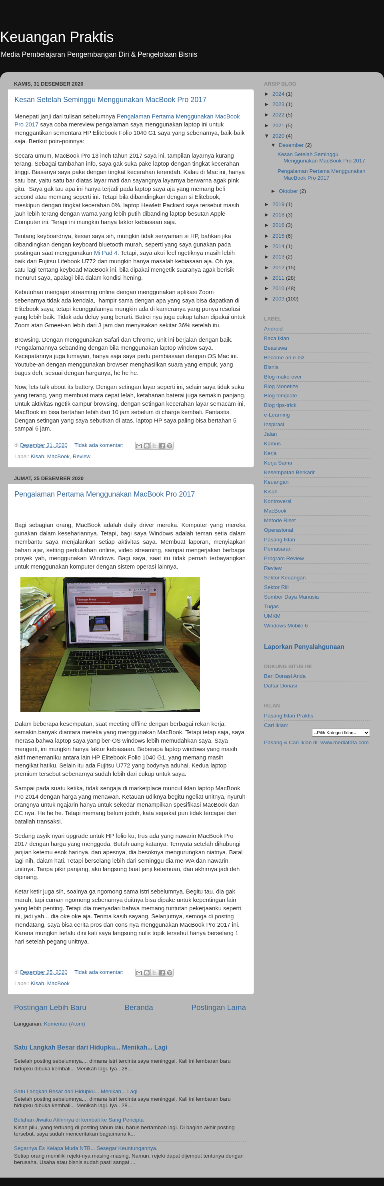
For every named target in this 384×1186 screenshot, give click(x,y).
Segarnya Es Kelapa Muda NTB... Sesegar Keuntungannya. (86, 1148)
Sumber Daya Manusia (291, 597)
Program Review (284, 558)
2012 (279, 267)
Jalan (270, 434)
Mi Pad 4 (106, 253)
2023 (279, 104)
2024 (279, 94)
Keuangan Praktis (57, 37)
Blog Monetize (281, 386)
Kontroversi (277, 501)
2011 (279, 278)
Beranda (138, 1007)
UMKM (272, 616)
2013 (279, 257)
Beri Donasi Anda (285, 676)
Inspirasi (274, 424)
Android (273, 329)
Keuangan (276, 482)
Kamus (272, 444)
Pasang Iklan (279, 540)
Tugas (271, 606)
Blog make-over (283, 377)
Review (81, 456)
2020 (279, 136)
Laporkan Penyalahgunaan (304, 646)
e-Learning (277, 415)
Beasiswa (275, 348)
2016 (279, 225)
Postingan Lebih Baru (50, 1007)
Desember (292, 145)
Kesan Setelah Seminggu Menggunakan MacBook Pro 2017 (110, 100)
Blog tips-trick (280, 405)
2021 (279, 125)
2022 (279, 115)
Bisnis (271, 367)
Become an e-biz (284, 358)
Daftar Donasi (280, 686)
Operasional (278, 530)
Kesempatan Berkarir (289, 472)
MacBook (58, 456)
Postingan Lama (218, 1007)
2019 (279, 204)
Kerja (270, 453)
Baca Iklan (276, 338)
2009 (279, 299)
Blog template (280, 396)
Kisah (37, 456)
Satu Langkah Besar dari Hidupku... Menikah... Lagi (90, 1047)
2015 (279, 236)
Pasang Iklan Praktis (288, 716)
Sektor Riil (276, 587)
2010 (279, 288)
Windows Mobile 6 (286, 626)
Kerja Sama (278, 463)
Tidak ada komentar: (99, 445)
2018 (279, 215)
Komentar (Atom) (64, 1024)
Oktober (289, 191)
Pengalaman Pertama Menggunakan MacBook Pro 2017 (104, 494)
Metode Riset (280, 520)
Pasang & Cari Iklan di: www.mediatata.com (316, 742)
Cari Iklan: (276, 725)
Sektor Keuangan (285, 578)
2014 (279, 246)
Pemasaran (278, 549)
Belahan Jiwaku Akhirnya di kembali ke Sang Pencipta (79, 1120)
